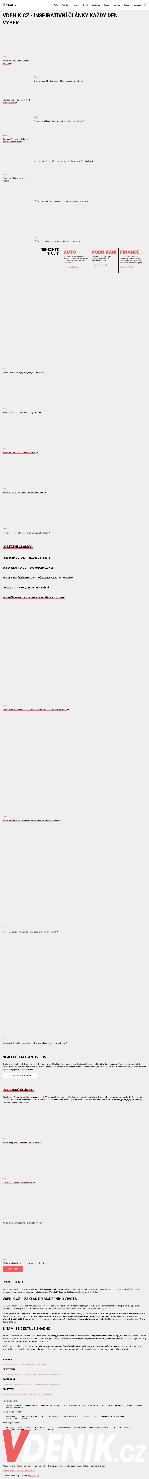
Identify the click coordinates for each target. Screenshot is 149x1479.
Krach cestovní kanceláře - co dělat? (11, 1374)
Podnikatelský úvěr (36, 1384)
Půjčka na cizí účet (134, 1405)
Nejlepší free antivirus (14, 1407)
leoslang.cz (34, 1475)
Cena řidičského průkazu (99, 1427)
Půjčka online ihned (27, 1364)
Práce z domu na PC (46, 1384)
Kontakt (6, 1470)
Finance (76, 5)
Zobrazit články (71, 267)
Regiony (127, 5)
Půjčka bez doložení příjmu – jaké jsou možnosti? (103, 1405)
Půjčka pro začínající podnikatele (11, 1384)
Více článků (13, 1269)
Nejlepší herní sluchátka (44, 1427)
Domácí (117, 5)
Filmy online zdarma (29, 1416)
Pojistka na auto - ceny (18, 1394)
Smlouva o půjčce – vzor (51, 1405)
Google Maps (23, 1374)
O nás (13, 1470)
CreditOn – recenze (90, 1416)
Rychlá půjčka (35, 1364)
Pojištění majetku (36, 1394)
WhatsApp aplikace (13, 1405)
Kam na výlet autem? (56, 1374)
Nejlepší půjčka (11, 1416)
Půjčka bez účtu (42, 1364)
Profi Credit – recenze (121, 1427)
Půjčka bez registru (72, 1405)
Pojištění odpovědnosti (46, 1394)
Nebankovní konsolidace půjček (113, 1416)
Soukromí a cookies (26, 1470)
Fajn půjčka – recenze (49, 1416)
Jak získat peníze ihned (8, 1364)
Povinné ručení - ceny (8, 1394)
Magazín (137, 5)
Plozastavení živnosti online (25, 1384)
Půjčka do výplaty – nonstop (41, 1429)
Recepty (107, 5)
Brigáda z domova (55, 1384)
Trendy (85, 5)
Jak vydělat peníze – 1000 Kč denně (71, 1427)
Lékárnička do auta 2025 (45, 1374)
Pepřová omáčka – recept (16, 1418)
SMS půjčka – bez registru (16, 1429)
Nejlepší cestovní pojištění (33, 1374)
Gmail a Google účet (70, 1416)
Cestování (96, 5)
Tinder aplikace (31, 1405)
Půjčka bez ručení (18, 1364)
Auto (56, 5)
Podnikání (66, 5)
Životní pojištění (28, 1394)
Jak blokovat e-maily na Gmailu (18, 1427)
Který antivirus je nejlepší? (20, 1076)
